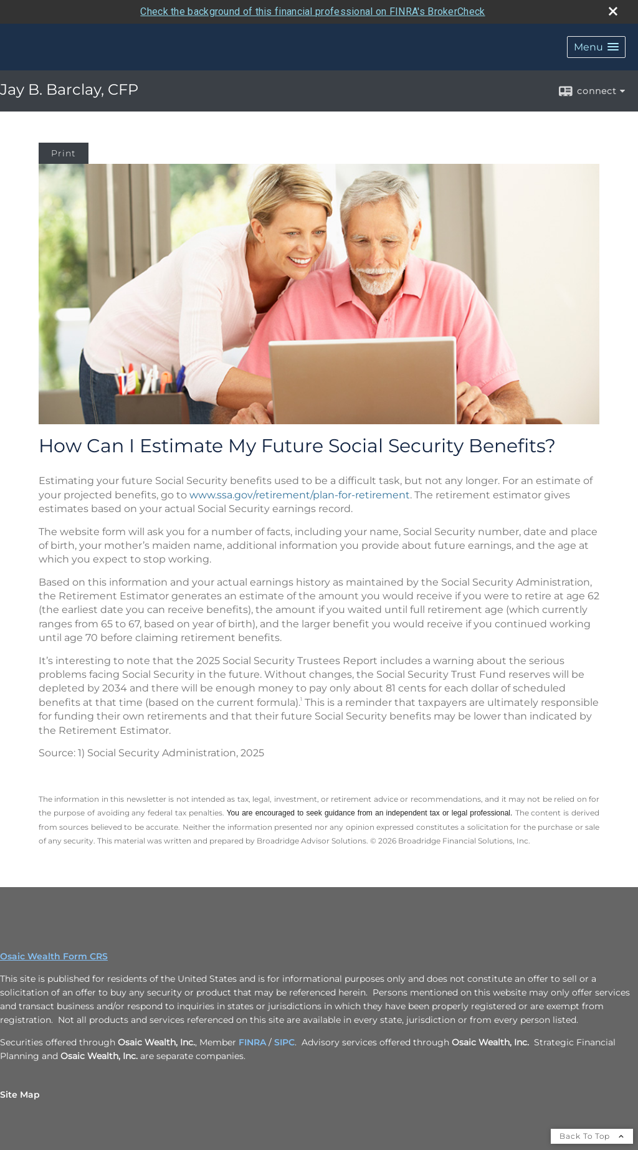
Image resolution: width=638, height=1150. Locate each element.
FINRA (252, 1042)
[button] (596, 47)
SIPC (284, 1042)
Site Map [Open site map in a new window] (20, 1094)
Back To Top (591, 1136)
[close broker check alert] (613, 11)
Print (63, 153)
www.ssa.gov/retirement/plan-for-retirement (299, 495)
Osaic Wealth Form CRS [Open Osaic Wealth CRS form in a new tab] (54, 956)
